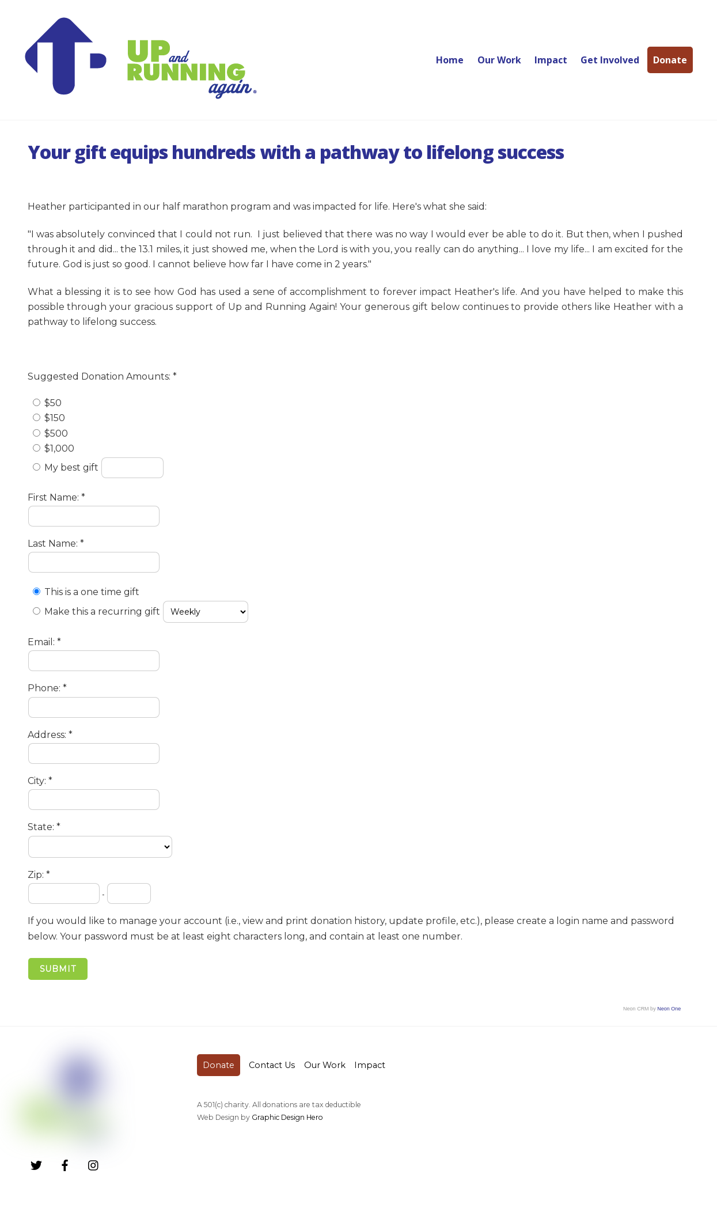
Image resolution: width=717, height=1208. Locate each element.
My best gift (72, 467)
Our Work (499, 60)
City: (38, 780)
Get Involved (610, 60)
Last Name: (54, 543)
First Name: (54, 497)
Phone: (45, 688)
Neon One (669, 1009)
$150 (54, 417)
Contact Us (272, 1065)
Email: (42, 642)
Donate (670, 60)
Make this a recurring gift (102, 611)
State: (42, 826)
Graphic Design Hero (287, 1117)
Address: (48, 734)
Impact (550, 60)
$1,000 (59, 448)
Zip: (37, 874)
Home (450, 60)
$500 (56, 433)
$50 (53, 402)
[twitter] (36, 1164)
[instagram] (93, 1164)
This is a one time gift (91, 591)
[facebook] (65, 1164)
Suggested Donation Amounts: (100, 376)
